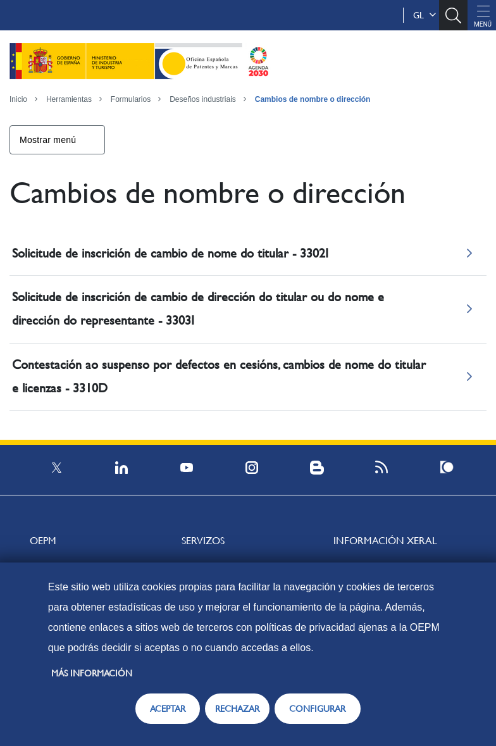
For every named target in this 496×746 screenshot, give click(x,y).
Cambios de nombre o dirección (313, 99)
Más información (91, 673)
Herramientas (69, 99)
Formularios (131, 99)
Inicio (18, 99)
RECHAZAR (237, 709)
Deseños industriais (203, 99)
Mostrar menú (48, 140)
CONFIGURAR (317, 709)
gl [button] (424, 15)
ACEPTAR (167, 709)
